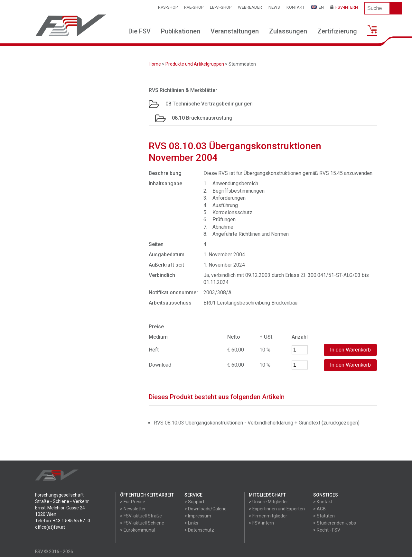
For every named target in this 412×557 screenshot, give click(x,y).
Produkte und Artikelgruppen (194, 64)
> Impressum (197, 515)
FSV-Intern (344, 7)
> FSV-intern (261, 522)
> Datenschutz (199, 530)
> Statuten (324, 515)
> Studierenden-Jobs (334, 522)
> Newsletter (133, 508)
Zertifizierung (337, 31)
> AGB (319, 508)
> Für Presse (132, 501)
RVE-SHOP (193, 7)
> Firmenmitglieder (268, 515)
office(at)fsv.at (50, 527)
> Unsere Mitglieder (268, 501)
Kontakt (295, 7)
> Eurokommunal (137, 530)
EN (317, 7)
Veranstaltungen (235, 31)
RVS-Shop (168, 7)
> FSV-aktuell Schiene (142, 522)
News (274, 7)
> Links (191, 522)
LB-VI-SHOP (220, 7)
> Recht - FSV (326, 530)
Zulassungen (288, 31)
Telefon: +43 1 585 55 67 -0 (62, 520)
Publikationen (180, 31)
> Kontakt (322, 501)
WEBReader (250, 7)
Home (155, 64)
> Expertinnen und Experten (277, 508)
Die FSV (139, 31)
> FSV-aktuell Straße (141, 515)
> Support (194, 501)
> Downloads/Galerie (205, 508)
